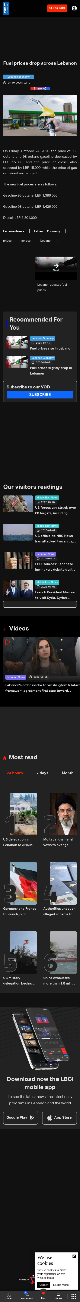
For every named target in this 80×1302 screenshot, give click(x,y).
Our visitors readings (33, 487)
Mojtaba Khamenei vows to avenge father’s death (58, 843)
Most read (23, 758)
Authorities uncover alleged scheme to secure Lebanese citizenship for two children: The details (59, 912)
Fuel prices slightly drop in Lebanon (51, 370)
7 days (42, 773)
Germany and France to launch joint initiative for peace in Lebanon (20, 912)
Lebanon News (45, 554)
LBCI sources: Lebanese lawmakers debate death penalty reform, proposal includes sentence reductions (55, 568)
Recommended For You (36, 324)
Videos (19, 629)
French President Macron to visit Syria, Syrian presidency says (55, 596)
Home (9, 1296)
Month (68, 773)
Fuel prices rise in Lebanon (51, 348)
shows (58, 1296)
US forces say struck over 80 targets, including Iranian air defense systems (55, 511)
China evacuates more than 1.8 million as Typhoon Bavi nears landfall (59, 981)
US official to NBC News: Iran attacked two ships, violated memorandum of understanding (55, 539)
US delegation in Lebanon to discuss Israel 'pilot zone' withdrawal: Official (18, 843)
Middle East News (47, 498)
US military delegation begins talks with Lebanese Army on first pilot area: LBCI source (19, 981)
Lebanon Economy (43, 338)
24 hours (15, 773)
